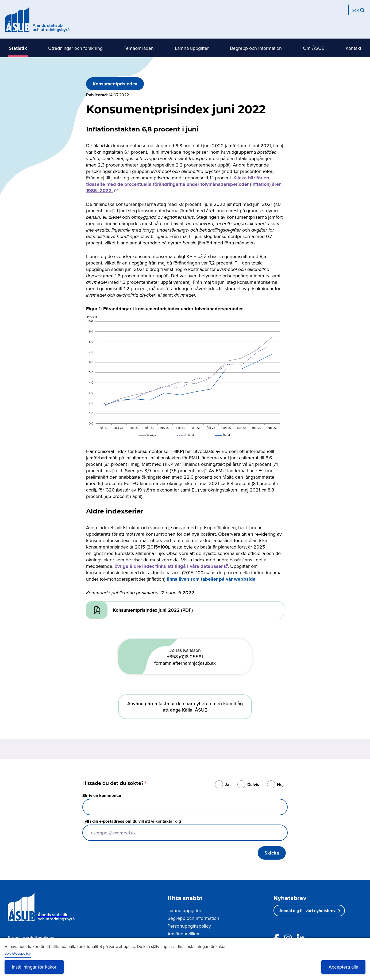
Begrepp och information (256, 48)
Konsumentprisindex (115, 83)
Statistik (18, 48)
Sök (355, 10)
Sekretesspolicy (18, 953)
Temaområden (139, 48)
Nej (280, 784)
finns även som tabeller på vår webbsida (211, 579)
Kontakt (353, 48)
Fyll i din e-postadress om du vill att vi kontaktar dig (131, 821)
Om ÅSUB (314, 48)
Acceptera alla (343, 966)
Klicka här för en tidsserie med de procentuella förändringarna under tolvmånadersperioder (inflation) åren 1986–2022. (184, 184)
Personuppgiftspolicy (189, 926)
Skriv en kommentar (102, 795)
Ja (227, 784)
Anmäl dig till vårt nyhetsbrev (307, 911)
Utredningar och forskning (75, 48)
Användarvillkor (183, 933)
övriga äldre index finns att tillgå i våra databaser (169, 566)
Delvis (253, 784)
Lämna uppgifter (192, 48)
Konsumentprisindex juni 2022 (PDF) (153, 610)
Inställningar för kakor (34, 966)
